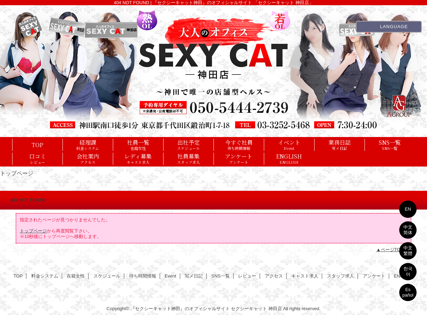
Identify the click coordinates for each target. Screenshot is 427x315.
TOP (37, 145)
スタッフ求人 (340, 276)
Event (170, 276)
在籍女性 (76, 276)
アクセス (274, 276)
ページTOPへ (394, 249)
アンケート (374, 276)
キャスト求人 (304, 276)
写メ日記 (194, 276)
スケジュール (106, 276)
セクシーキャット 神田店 (256, 308)
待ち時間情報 (142, 276)
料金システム (44, 276)
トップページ (33, 230)
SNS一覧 (220, 276)
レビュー (247, 276)
